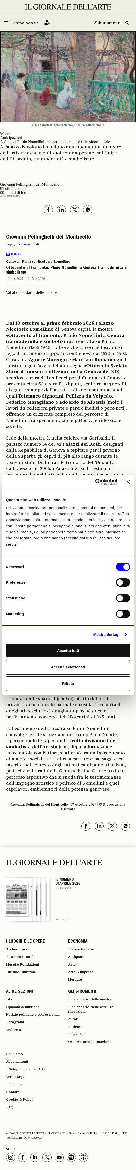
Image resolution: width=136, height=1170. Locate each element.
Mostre (5, 134)
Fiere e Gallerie (81, 949)
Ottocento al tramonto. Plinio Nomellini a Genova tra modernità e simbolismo (66, 270)
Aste (72, 964)
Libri (10, 999)
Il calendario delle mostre (90, 999)
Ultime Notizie (25, 23)
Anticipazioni (11, 138)
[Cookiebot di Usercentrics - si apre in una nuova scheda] (95, 482)
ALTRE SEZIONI (19, 992)
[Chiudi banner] (128, 482)
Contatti (13, 1092)
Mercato (75, 979)
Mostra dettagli (106, 634)
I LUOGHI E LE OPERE (25, 941)
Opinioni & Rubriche (23, 1007)
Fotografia (15, 1022)
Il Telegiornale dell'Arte (26, 1069)
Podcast (75, 1027)
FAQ (9, 1107)
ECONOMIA (77, 941)
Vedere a (13, 1030)
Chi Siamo (14, 1054)
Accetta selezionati (68, 667)
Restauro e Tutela (20, 957)
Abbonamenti (107, 23)
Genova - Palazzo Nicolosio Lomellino (38, 261)
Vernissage (15, 1077)
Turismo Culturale (21, 972)
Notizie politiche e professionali (33, 1014)
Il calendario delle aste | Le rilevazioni (91, 1009)
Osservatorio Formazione (89, 1042)
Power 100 (76, 1034)
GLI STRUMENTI (82, 992)
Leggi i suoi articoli (22, 244)
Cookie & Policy (19, 1099)
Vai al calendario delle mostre (31, 293)
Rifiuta (68, 683)
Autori (73, 1019)
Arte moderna (10, 196)
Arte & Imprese (81, 972)
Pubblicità (14, 1084)
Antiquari (76, 957)
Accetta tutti (68, 650)
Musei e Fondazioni (22, 964)
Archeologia (16, 949)
